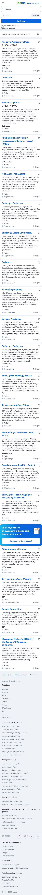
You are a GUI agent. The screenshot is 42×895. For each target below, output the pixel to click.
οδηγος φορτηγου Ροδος (10, 792)
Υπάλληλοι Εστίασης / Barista (17, 376)
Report (36, 71)
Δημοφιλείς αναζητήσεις (13, 681)
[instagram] (25, 836)
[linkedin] (38, 836)
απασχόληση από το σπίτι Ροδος (14, 780)
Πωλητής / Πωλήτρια (12, 203)
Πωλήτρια (7, 77)
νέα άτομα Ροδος (8, 748)
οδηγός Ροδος (7, 783)
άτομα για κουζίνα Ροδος (11, 736)
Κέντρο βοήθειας (8, 849)
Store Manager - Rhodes (14, 549)
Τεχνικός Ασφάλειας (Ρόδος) (16, 579)
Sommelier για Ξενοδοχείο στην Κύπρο (17, 434)
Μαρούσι (5, 689)
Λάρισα (4, 705)
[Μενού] (3, 3)
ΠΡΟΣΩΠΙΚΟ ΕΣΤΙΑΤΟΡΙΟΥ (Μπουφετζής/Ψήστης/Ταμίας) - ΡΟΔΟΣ (18, 141)
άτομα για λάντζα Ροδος (11, 726)
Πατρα (4, 702)
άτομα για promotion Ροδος (12, 742)
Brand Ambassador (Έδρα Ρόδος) (18, 465)
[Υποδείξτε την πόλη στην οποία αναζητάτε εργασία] (21, 15)
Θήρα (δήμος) (7, 708)
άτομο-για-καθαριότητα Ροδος (13, 752)
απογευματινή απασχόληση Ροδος (14, 773)
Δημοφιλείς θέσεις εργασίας (12, 801)
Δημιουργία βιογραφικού (21, 541)
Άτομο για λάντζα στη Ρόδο (15, 42)
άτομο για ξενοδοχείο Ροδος (12, 745)
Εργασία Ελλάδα (8, 880)
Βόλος (4, 695)
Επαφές (5, 853)
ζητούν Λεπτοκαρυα (9, 828)
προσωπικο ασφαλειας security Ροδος (15, 786)
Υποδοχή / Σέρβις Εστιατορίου (17, 233)
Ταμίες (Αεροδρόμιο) (12, 289)
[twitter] (31, 836)
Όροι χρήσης (6, 883)
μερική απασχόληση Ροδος (11, 789)
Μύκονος (5, 692)
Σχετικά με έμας (8, 846)
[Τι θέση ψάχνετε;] (21, 9)
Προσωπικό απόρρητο (10, 886)
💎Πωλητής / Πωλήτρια (13, 174)
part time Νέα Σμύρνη (9, 816)
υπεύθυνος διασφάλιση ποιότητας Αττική (17, 819)
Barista (5, 262)
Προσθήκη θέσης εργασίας (11, 865)
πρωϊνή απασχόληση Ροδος (12, 764)
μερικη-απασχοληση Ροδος (12, 776)
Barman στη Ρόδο (10, 102)
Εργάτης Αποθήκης (11, 319)
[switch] (38, 34)
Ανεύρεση (21, 21)
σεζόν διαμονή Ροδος (9, 767)
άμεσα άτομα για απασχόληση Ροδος (15, 733)
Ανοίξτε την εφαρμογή (34, 3)
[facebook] (19, 836)
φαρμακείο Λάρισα (8, 825)
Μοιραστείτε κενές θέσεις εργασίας (15, 868)
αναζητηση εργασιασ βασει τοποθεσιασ (16, 804)
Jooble (14, 892)
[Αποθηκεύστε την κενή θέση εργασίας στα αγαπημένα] (39, 42)
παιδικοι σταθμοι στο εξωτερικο (13, 822)
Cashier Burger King (12, 609)
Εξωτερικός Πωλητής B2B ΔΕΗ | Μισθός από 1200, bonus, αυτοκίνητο (17, 642)
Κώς (3, 711)
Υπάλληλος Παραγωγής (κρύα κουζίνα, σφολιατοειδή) (17, 496)
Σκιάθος (5, 714)
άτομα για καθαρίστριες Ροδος (13, 739)
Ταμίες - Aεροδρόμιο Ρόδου (15, 405)
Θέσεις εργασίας (8, 856)
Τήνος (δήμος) (7, 717)
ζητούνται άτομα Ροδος (10, 730)
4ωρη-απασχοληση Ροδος (11, 770)
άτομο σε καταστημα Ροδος (12, 755)
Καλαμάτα (6, 699)
